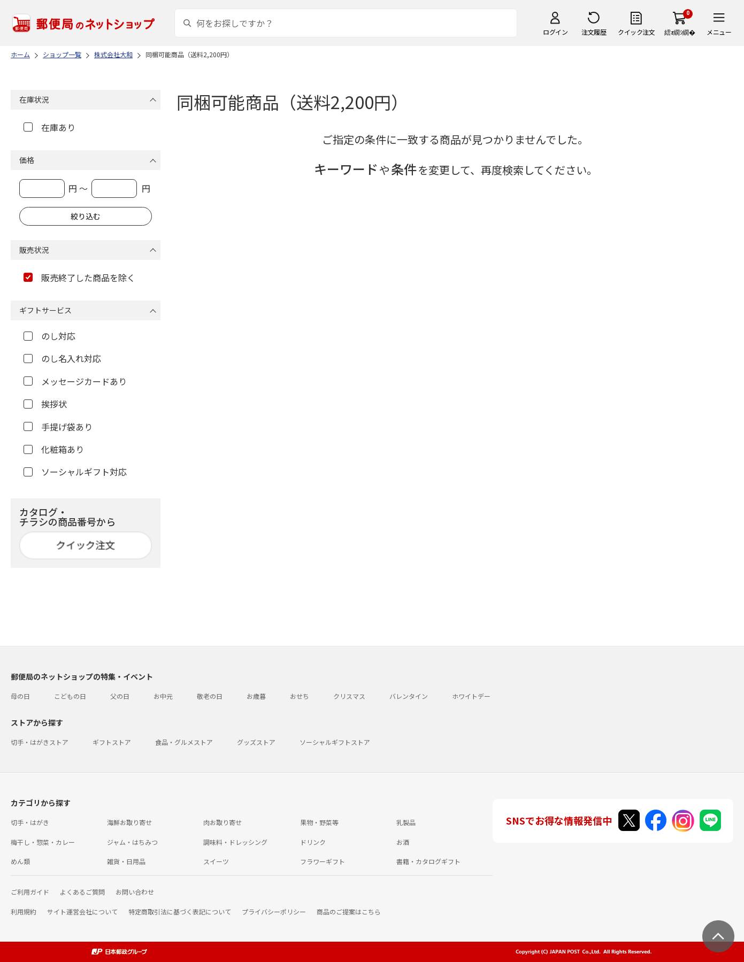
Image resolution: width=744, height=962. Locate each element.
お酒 (402, 841)
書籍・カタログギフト (428, 861)
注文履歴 (593, 31)
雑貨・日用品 (126, 861)
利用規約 (23, 911)
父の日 (119, 696)
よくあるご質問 (82, 891)
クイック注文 (636, 31)
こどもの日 (70, 696)
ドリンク (313, 841)
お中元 (163, 696)
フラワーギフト (322, 861)
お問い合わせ (135, 891)
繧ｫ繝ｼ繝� (679, 31)
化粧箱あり (54, 449)
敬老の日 (210, 696)
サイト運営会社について (82, 911)
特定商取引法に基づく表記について (179, 911)
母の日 (20, 696)
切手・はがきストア (39, 741)
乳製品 (406, 822)
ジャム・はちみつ (132, 841)
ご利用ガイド (30, 891)
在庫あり (49, 127)
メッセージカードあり (75, 381)
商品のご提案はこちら (349, 911)
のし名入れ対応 (62, 358)
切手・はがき (30, 822)
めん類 (20, 861)
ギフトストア (112, 741)
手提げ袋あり (58, 426)
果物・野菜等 (319, 822)
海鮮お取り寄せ (129, 822)
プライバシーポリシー (274, 911)
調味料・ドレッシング (235, 841)
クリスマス (349, 696)
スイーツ (216, 861)
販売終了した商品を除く (79, 277)
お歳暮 (256, 696)
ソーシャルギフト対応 (75, 471)
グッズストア (256, 741)
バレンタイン (408, 696)
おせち (299, 696)
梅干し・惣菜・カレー (43, 841)
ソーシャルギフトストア (335, 741)
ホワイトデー (471, 696)
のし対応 (49, 335)
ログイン (555, 31)
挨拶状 (45, 403)
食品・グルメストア (184, 741)
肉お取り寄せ (222, 822)
